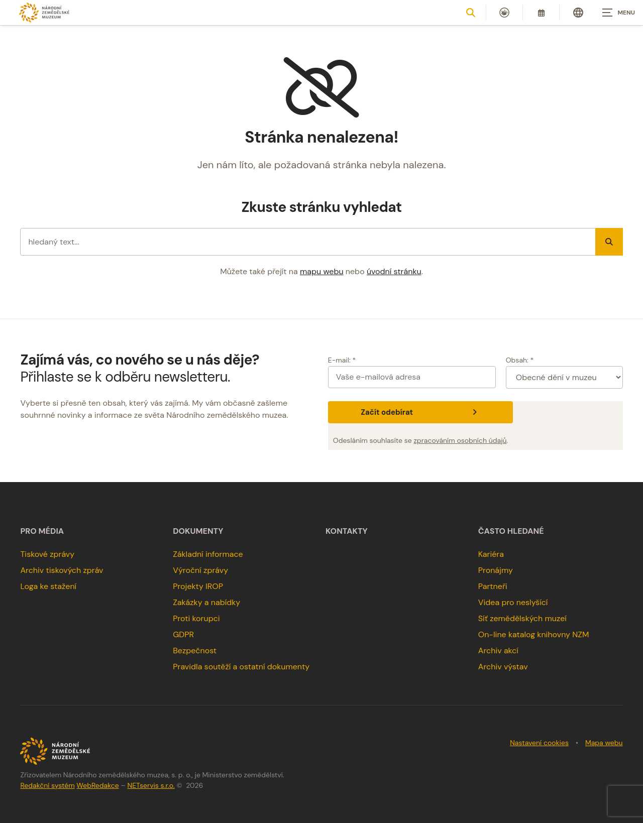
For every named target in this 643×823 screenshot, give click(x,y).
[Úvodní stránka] (44, 12)
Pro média (42, 531)
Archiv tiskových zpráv (61, 570)
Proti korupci (196, 618)
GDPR (183, 634)
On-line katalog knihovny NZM (533, 634)
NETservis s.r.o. (151, 785)
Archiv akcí (498, 650)
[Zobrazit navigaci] (618, 12)
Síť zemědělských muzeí (522, 618)
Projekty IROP (198, 586)
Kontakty (347, 531)
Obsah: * (520, 360)
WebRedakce (97, 785)
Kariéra (491, 554)
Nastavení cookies (539, 742)
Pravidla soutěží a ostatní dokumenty (241, 666)
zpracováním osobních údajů (459, 440)
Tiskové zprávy (47, 554)
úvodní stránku (394, 271)
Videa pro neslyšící (513, 602)
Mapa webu (604, 742)
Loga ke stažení (48, 586)
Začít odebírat (420, 412)
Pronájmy (495, 570)
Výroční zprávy (200, 570)
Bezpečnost (195, 650)
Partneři (492, 586)
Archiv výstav (503, 666)
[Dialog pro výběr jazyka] (578, 13)
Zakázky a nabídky (206, 602)
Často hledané (511, 531)
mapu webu (322, 271)
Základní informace (208, 554)
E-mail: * (342, 360)
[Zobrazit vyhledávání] (470, 12)
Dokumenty (198, 531)
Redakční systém (47, 785)
